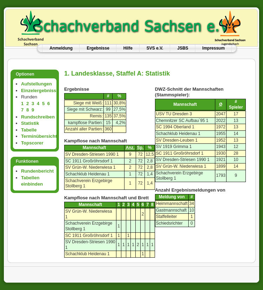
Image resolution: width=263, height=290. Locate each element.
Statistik (30, 123)
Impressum (213, 48)
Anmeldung (61, 48)
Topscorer (32, 143)
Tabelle (28, 130)
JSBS (182, 48)
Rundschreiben (38, 117)
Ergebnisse (98, 48)
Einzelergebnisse (40, 90)
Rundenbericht (37, 171)
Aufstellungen (36, 83)
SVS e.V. (155, 48)
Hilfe (128, 48)
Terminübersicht (39, 136)
